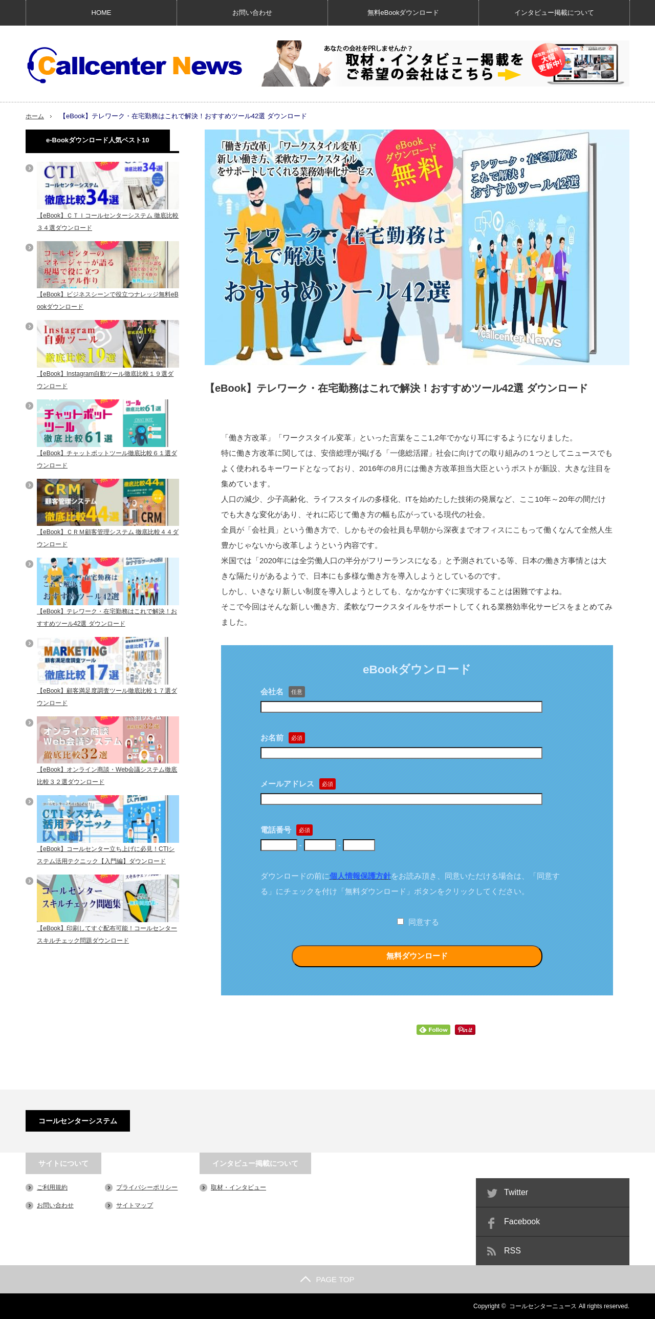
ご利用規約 (52, 1187)
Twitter (516, 1192)
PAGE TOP (327, 1279)
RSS (512, 1250)
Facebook (522, 1221)
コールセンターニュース (543, 1306)
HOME (102, 12)
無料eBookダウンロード (403, 12)
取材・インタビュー (238, 1187)
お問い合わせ (252, 12)
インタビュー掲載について (554, 12)
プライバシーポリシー (147, 1187)
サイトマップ (134, 1205)
